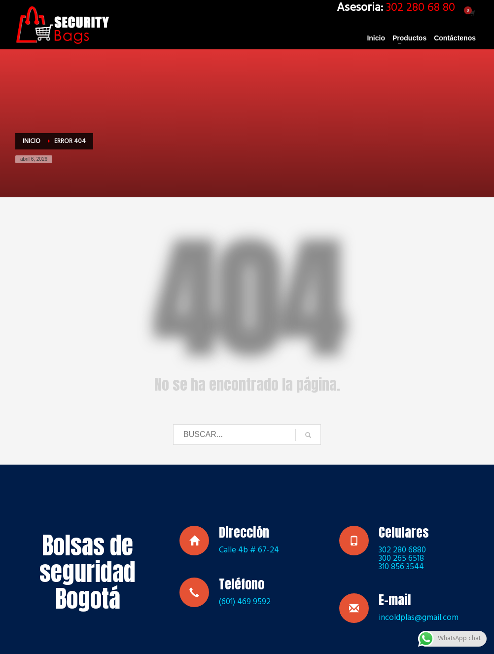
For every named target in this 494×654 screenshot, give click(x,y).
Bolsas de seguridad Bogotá (87, 572)
